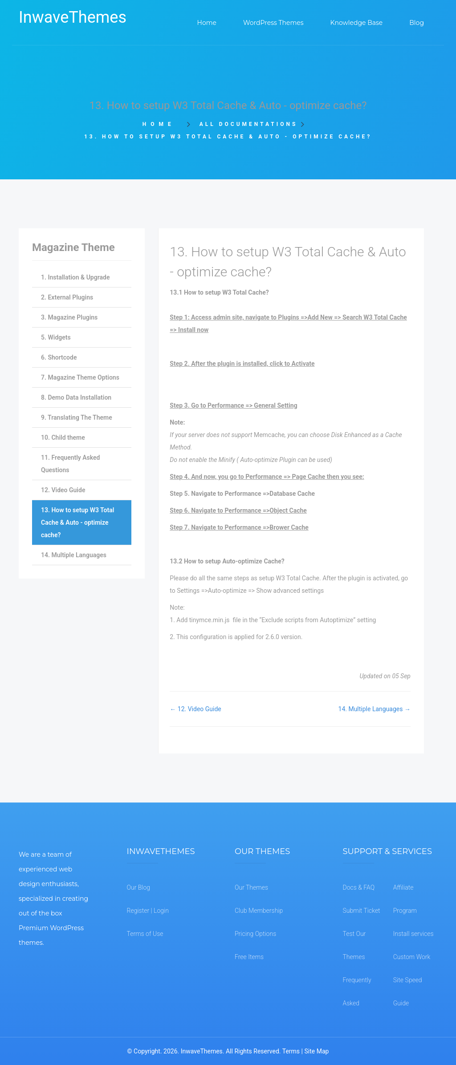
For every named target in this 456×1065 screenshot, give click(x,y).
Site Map (316, 1051)
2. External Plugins (67, 297)
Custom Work (412, 956)
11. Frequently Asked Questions (70, 464)
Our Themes (251, 887)
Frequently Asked (357, 991)
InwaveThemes (72, 17)
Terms (291, 1051)
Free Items (249, 956)
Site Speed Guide (407, 991)
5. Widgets (56, 337)
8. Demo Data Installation (76, 397)
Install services (413, 933)
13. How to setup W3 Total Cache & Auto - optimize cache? (77, 522)
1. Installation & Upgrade (75, 277)
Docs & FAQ (359, 887)
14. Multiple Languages (73, 555)
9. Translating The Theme (76, 417)
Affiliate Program (405, 899)
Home (161, 124)
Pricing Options (255, 933)
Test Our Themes (354, 945)
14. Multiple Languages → (374, 709)
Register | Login (148, 910)
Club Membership (259, 910)
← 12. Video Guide (195, 709)
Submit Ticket (361, 910)
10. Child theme (63, 437)
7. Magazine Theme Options (80, 377)
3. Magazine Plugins (69, 317)
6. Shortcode (59, 357)
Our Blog (139, 887)
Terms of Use (145, 933)
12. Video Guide (63, 490)
